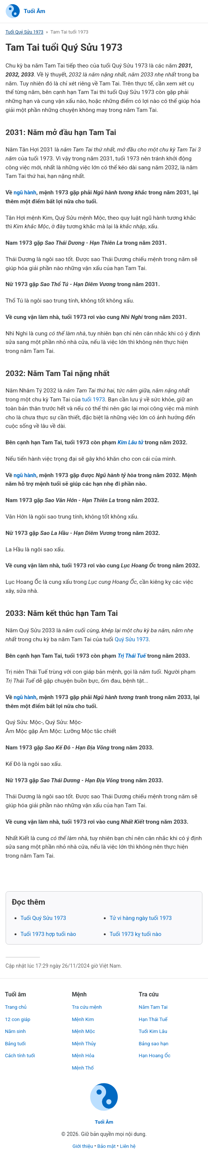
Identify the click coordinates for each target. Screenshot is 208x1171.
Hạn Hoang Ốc (156, 1054)
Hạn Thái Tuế (154, 1018)
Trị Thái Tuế (133, 655)
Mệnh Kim (83, 1018)
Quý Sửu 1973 (132, 639)
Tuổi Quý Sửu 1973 (26, 32)
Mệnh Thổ (83, 1066)
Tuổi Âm (104, 1122)
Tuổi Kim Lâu (154, 1030)
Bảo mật (107, 1146)
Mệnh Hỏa (84, 1054)
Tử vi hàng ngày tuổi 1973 (143, 918)
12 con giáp (18, 1018)
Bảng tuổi (16, 1042)
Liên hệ (129, 1146)
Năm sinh (16, 1030)
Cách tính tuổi (21, 1054)
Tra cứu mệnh (87, 1005)
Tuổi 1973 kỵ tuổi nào (137, 934)
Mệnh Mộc (84, 1030)
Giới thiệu (82, 1146)
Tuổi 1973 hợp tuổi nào (50, 934)
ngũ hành (26, 193)
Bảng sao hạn (154, 1042)
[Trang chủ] (26, 11)
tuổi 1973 (94, 400)
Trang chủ (16, 1005)
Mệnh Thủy (84, 1042)
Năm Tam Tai (154, 1005)
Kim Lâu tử (131, 442)
